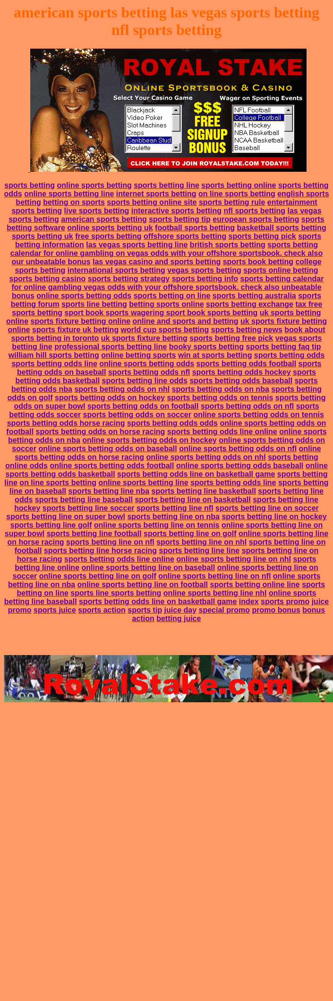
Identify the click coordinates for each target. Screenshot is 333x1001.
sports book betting (258, 262)
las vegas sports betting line (137, 245)
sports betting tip (180, 219)
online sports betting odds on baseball (107, 449)
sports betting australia (254, 296)
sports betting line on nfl (110, 542)
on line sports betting (236, 194)
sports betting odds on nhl (122, 389)
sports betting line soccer (89, 508)
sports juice (55, 610)
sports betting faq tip (283, 347)
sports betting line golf (51, 525)
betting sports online (166, 304)
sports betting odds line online (222, 432)
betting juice (178, 618)
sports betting (29, 185)
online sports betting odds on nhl (205, 457)
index (249, 601)
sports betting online (238, 185)
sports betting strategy (129, 279)
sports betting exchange (249, 304)
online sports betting (94, 185)
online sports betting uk (110, 228)
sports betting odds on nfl (247, 406)
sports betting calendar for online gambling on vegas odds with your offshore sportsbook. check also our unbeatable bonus (166, 253)
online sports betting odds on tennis (258, 415)
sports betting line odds (145, 381)
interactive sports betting (176, 211)
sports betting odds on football (143, 406)
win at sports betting (215, 355)
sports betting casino (47, 279)
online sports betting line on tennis (157, 525)
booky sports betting (206, 347)
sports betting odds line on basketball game (196, 474)
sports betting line (166, 185)
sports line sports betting (115, 593)
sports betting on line (172, 296)
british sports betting (227, 245)
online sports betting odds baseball (239, 466)
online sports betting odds (83, 296)
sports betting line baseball (84, 500)
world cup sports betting (165, 330)
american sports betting (103, 219)
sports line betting (94, 304)
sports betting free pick (231, 338)
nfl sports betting (254, 211)
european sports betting (256, 219)
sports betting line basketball (204, 491)
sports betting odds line (54, 364)
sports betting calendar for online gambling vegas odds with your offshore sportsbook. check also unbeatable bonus (167, 287)
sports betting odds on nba (220, 389)
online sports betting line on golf (97, 576)
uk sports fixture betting (144, 338)
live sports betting (96, 211)
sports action (101, 610)
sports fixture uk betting (75, 330)
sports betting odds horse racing (66, 423)
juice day (180, 610)
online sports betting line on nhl (233, 559)
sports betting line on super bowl (65, 517)
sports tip (145, 610)
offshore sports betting (185, 236)
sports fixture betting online (80, 321)
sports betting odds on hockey (110, 398)
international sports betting (116, 270)
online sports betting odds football (112, 466)
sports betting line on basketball (192, 500)
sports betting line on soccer (267, 508)
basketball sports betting (281, 228)
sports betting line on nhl (201, 542)
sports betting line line (199, 551)
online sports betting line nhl (215, 593)
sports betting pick (262, 236)
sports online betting (280, 270)
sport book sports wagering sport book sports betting (160, 313)
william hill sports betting (54, 355)
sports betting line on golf (190, 534)
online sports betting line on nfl (214, 576)
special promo (224, 610)
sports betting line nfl (175, 508)
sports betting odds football (246, 364)
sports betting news (246, 330)
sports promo (285, 601)
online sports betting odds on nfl (238, 449)
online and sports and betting (186, 321)
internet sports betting (156, 194)
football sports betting (195, 228)
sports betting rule (232, 202)
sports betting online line (254, 584)
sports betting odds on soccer (137, 415)
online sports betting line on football (142, 584)
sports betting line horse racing (100, 551)
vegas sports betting (204, 270)
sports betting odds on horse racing (100, 432)
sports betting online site (151, 202)
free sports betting (108, 236)
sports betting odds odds (172, 423)
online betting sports (138, 355)
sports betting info (205, 279)
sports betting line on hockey (274, 517)
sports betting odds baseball (240, 381)
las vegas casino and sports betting (157, 262)
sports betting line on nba (173, 517)
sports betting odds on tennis (220, 398)
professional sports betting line (110, 347)
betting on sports (74, 202)
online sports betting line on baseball (148, 568)
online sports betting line (69, 194)
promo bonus (276, 610)
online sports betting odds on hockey (149, 440)
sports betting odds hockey (241, 372)
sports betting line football (94, 534)
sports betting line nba (108, 491)
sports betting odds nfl (149, 372)
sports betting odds (289, 355)
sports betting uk (42, 236)
